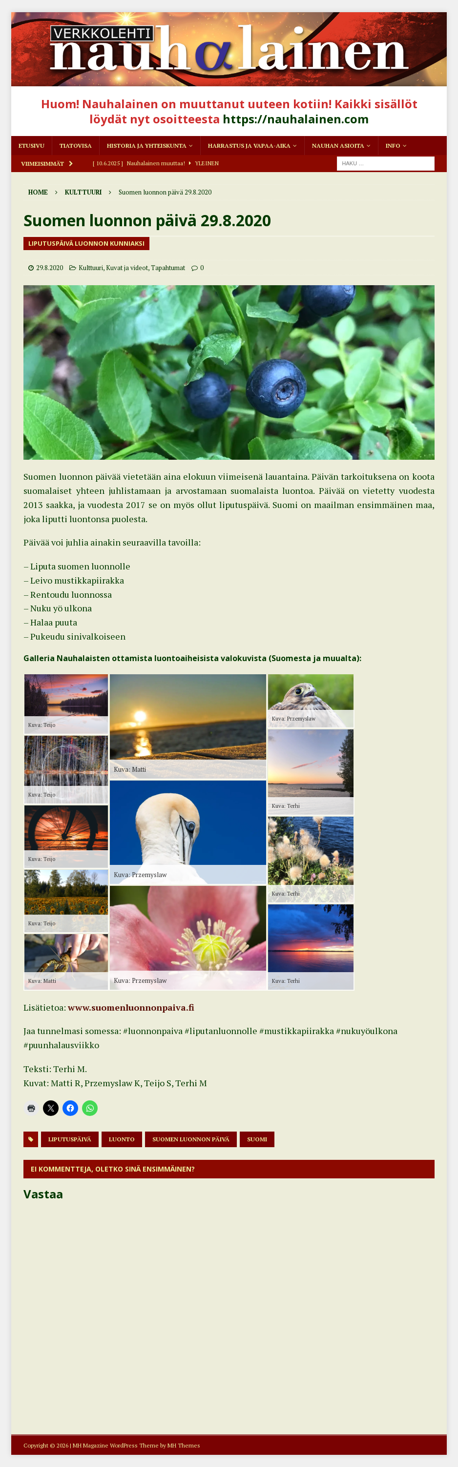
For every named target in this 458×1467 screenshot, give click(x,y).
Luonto (122, 1139)
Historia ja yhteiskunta (147, 145)
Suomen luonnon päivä (190, 1139)
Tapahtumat (168, 267)
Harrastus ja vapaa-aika (249, 145)
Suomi (257, 1139)
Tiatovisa (76, 145)
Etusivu (31, 145)
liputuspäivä (69, 1139)
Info (393, 145)
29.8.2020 (49, 267)
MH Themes (183, 1445)
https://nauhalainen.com (296, 119)
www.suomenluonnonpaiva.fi (131, 1007)
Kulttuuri (91, 267)
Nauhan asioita (338, 145)
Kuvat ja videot (127, 267)
